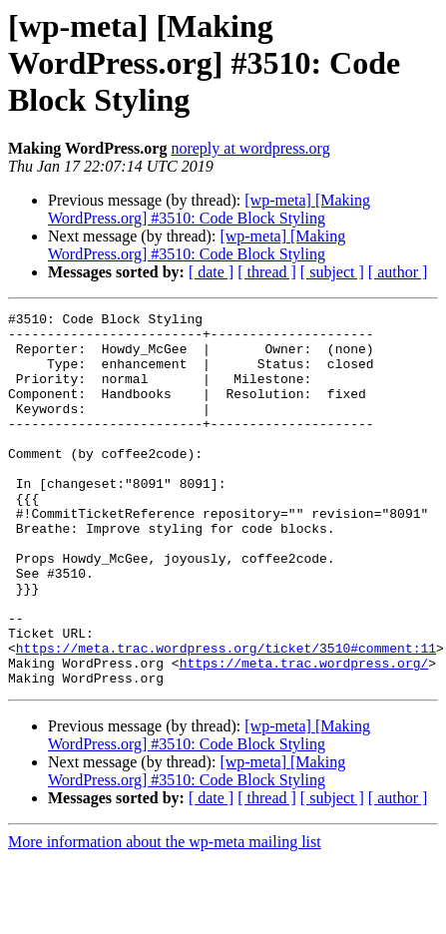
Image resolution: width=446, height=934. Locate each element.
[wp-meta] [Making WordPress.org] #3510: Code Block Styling (209, 209)
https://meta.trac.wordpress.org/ (304, 734)
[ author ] (398, 271)
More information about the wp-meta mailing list (164, 916)
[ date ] (211, 271)
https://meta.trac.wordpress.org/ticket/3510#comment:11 (226, 716)
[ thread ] (266, 271)
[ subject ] (332, 271)
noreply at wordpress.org (250, 148)
